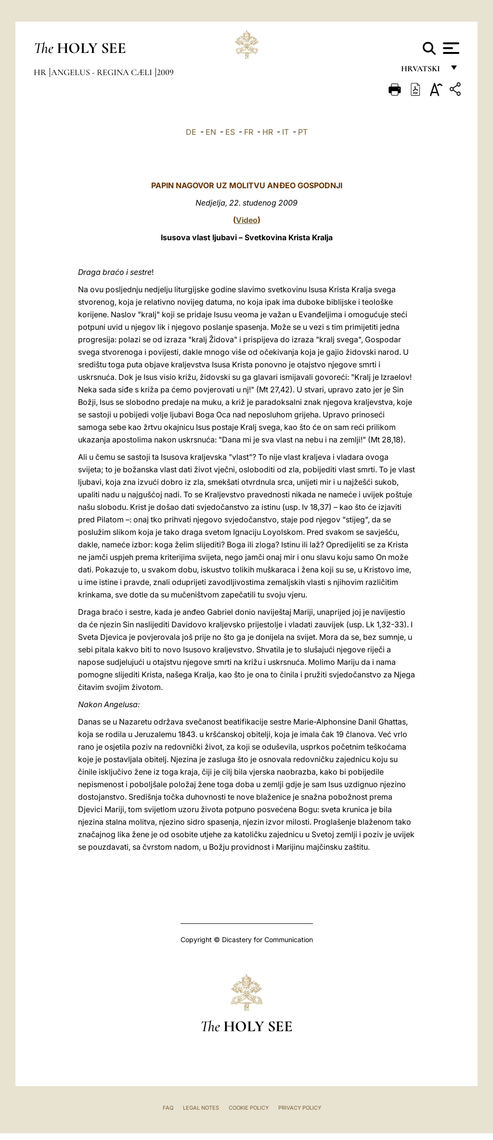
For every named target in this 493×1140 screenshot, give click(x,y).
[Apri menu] (450, 48)
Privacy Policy (299, 1107)
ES (230, 132)
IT (285, 132)
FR (248, 132)
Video (247, 220)
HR (267, 132)
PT (303, 132)
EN (211, 132)
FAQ (168, 1107)
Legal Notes (201, 1107)
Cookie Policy (249, 1107)
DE (191, 132)
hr (41, 72)
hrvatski (422, 71)
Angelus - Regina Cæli (102, 72)
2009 (165, 72)
